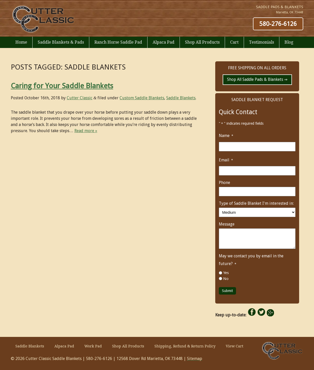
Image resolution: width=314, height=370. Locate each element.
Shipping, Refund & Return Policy (184, 346)
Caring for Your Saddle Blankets (62, 86)
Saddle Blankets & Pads (61, 42)
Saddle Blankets (180, 97)
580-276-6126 (278, 23)
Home (21, 42)
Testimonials (261, 42)
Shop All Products (202, 42)
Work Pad (93, 346)
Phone (224, 182)
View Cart (234, 346)
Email (226, 160)
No (226, 278)
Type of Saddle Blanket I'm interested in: (256, 203)
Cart (234, 42)
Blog (288, 42)
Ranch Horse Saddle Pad (118, 42)
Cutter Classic (79, 97)
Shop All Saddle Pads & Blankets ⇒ (257, 79)
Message (226, 224)
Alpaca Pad (163, 42)
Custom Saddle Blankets (142, 97)
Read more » (85, 130)
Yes (226, 272)
